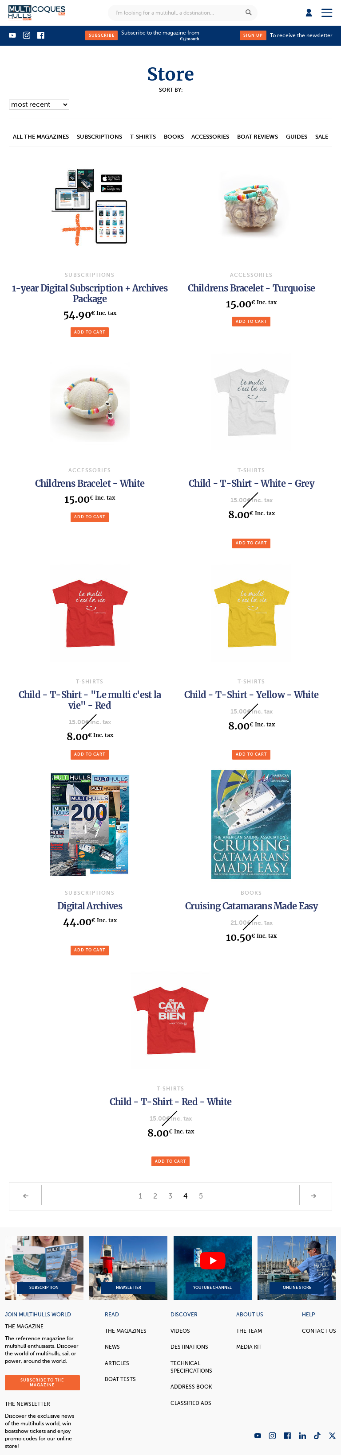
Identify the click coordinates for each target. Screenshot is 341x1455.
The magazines (126, 1331)
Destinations (189, 1347)
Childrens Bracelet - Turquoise (251, 288)
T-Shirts (143, 136)
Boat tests (120, 1379)
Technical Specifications (191, 1367)
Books (174, 136)
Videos (180, 1331)
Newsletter (128, 1268)
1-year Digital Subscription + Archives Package (89, 293)
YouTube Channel (213, 1268)
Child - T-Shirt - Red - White (171, 1101)
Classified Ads (190, 1403)
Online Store (297, 1268)
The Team (249, 1331)
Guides (296, 136)
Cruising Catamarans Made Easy (251, 906)
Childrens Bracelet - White (90, 483)
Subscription (44, 1268)
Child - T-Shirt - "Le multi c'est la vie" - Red (90, 700)
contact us (319, 1331)
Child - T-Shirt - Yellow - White (251, 694)
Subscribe (102, 35)
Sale (321, 136)
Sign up (253, 35)
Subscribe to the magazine (42, 1382)
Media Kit (249, 1347)
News (112, 1347)
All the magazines (41, 136)
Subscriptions (99, 136)
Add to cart (89, 332)
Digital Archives (89, 906)
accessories (210, 136)
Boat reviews (257, 136)
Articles (117, 1363)
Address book (191, 1387)
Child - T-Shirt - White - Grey (251, 483)
